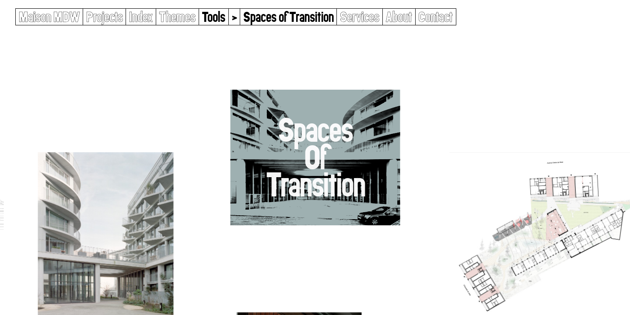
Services (359, 16)
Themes (177, 16)
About (398, 16)
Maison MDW (49, 16)
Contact (435, 16)
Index (141, 16)
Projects (104, 16)
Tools (213, 16)
